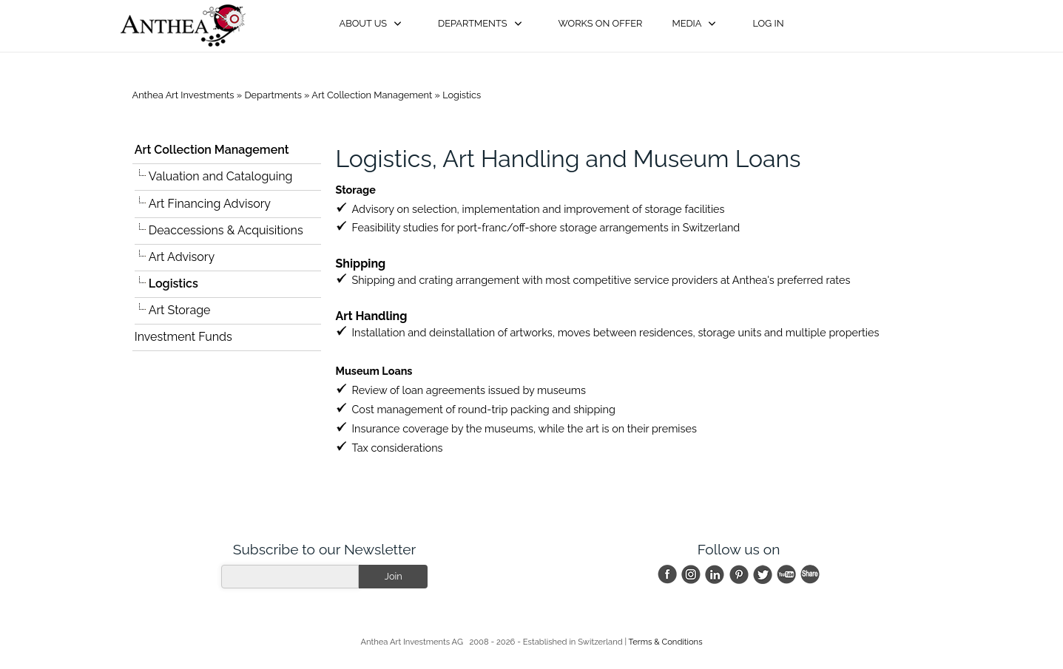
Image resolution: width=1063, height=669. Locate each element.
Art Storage (180, 310)
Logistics (461, 95)
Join (393, 576)
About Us (364, 23)
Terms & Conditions (666, 641)
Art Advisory (182, 257)
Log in (767, 23)
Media (686, 23)
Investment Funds (183, 337)
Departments (472, 23)
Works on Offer (601, 23)
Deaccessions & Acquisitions (226, 230)
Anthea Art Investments (183, 95)
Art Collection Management (371, 95)
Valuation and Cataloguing (221, 176)
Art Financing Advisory (210, 204)
